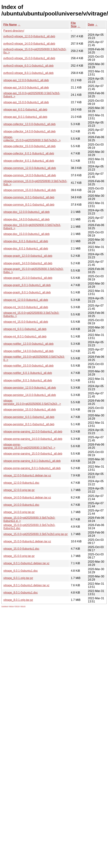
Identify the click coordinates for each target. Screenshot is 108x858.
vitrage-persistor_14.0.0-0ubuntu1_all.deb (29, 394)
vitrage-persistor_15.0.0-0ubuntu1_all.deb (29, 409)
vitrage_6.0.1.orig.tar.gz (18, 578)
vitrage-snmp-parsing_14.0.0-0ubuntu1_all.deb (32, 438)
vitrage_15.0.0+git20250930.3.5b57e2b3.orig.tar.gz (35, 534)
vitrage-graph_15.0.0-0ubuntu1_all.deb (27, 277)
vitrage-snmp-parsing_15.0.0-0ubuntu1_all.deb (32, 453)
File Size (74, 25)
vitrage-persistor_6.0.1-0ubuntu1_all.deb (28, 417)
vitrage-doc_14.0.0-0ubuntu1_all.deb (26, 219)
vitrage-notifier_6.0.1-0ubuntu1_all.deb (27, 372)
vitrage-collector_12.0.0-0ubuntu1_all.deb (29, 124)
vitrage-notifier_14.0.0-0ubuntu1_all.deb (28, 351)
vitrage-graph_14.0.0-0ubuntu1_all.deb (27, 263)
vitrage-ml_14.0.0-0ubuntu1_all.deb (25, 307)
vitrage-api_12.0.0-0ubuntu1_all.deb (26, 80)
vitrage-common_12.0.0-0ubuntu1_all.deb (29, 168)
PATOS (17, 606)
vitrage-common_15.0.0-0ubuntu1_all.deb (29, 190)
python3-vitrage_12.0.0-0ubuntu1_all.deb (29, 36)
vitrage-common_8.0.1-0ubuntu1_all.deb (28, 204)
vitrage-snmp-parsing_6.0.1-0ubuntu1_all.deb (32, 460)
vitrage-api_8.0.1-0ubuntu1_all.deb (25, 116)
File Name (10, 24)
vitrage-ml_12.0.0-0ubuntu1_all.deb (25, 299)
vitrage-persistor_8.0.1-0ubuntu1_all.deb (28, 424)
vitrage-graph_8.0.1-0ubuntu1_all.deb (27, 292)
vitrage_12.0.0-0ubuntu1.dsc (21, 482)
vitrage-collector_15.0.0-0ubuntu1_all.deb (29, 146)
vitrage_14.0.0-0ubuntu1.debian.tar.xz (27, 497)
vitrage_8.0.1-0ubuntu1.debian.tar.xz (26, 585)
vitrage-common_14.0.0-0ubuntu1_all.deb (29, 175)
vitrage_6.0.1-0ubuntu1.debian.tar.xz (26, 563)
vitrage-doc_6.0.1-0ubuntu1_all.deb (25, 241)
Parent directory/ (13, 30)
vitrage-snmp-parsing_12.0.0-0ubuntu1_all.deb (32, 431)
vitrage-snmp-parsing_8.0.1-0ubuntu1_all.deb (32, 468)
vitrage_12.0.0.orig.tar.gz (19, 490)
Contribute (4, 606)
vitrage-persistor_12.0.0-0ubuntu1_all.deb (29, 387)
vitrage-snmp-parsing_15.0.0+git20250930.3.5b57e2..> (29, 446)
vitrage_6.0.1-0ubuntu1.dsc (20, 570)
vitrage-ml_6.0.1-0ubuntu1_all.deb (24, 329)
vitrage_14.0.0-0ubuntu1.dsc (21, 504)
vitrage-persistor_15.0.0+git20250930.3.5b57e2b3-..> (32, 402)
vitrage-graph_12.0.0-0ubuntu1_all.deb (27, 255)
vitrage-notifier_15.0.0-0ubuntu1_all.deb (28, 365)
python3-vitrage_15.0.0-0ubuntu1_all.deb (29, 58)
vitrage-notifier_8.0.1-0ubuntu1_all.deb (27, 380)
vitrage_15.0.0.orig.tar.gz (19, 555)
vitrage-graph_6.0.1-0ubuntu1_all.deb (27, 285)
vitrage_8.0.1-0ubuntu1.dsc (20, 592)
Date (91, 24)
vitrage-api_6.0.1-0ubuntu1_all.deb (25, 109)
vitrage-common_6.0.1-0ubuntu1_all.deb (28, 197)
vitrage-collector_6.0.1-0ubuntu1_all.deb (28, 153)
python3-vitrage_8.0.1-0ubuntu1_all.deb (28, 72)
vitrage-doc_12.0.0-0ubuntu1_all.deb (26, 211)
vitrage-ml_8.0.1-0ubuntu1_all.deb (24, 336)
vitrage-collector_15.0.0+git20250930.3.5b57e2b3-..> (32, 139)
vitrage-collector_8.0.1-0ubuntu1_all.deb (28, 160)
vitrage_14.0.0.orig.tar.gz (19, 512)
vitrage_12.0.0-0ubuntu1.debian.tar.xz (27, 475)
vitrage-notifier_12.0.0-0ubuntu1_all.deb (28, 343)
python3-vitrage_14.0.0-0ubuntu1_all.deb (29, 43)
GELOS (23, 606)
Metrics (11, 606)
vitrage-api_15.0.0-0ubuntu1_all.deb (26, 102)
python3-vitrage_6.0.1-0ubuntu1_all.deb (28, 65)
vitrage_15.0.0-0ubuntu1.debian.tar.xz (27, 541)
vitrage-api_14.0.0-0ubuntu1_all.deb (26, 87)
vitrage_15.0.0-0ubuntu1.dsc (21, 548)
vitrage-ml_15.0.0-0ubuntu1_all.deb (25, 321)
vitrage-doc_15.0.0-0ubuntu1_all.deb (26, 233)
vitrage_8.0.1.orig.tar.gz (18, 599)
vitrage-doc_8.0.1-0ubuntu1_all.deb (25, 248)
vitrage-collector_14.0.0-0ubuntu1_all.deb (29, 131)
